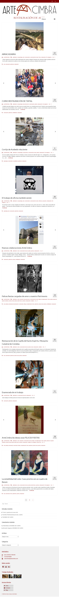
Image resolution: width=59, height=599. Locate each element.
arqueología (20, 57)
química (32, 250)
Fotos (40, 57)
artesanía (21, 299)
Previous (3, 83)
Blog (6, 590)
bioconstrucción (26, 104)
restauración (43, 57)
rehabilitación (15, 112)
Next (55, 83)
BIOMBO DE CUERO (8, 517)
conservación (27, 57)
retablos (32, 300)
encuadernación (44, 299)
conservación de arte (34, 57)
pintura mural (11, 300)
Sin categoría (48, 57)
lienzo (28, 445)
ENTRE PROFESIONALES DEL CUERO (13, 514)
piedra (36, 104)
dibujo (39, 299)
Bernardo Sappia (7, 528)
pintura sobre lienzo (18, 300)
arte (23, 57)
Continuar (23, 109)
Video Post (39, 442)
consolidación (15, 161)
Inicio (6, 585)
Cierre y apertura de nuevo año (10, 512)
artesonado (11, 445)
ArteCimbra (7, 57)
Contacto (7, 588)
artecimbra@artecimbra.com (10, 558)
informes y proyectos (42, 200)
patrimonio (12, 64)
